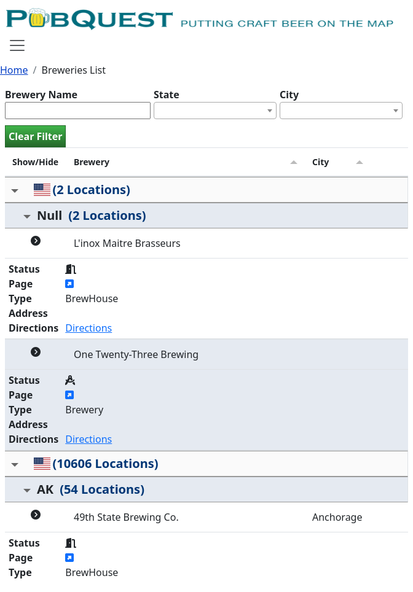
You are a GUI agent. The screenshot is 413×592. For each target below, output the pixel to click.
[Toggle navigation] (17, 45)
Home (14, 70)
